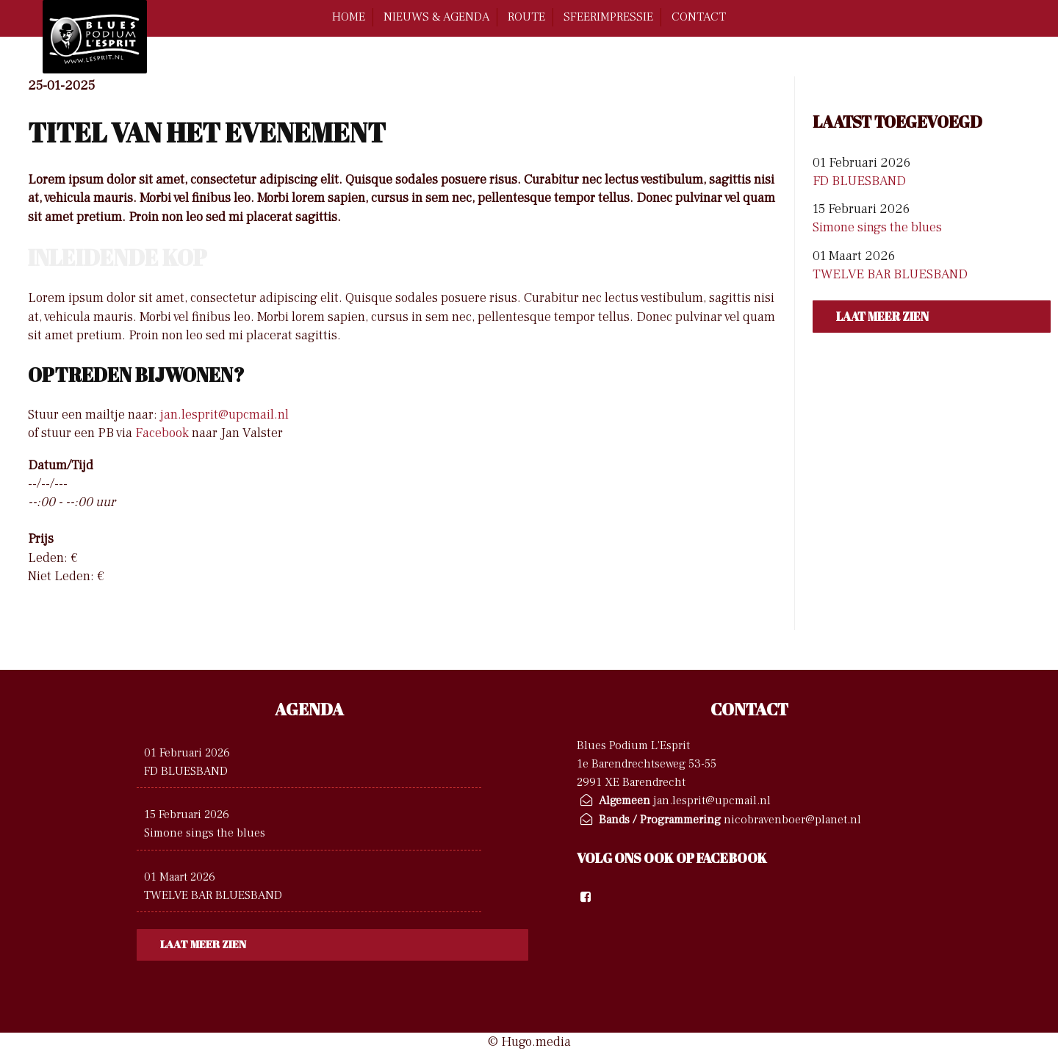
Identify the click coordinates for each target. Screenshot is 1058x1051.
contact (699, 17)
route (526, 17)
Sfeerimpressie (608, 17)
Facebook (162, 433)
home (348, 17)
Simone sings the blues (877, 227)
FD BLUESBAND (859, 181)
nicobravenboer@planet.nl (792, 819)
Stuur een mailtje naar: (92, 414)
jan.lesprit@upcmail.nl (224, 414)
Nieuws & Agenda (436, 17)
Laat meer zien (882, 316)
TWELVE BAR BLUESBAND (890, 274)
